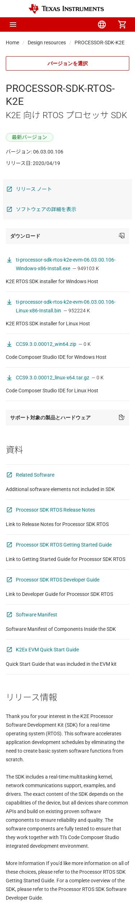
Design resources (47, 42)
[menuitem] (61, 24)
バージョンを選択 (68, 63)
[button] (13, 24)
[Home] (66, 9)
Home (12, 42)
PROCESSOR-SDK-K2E (100, 42)
